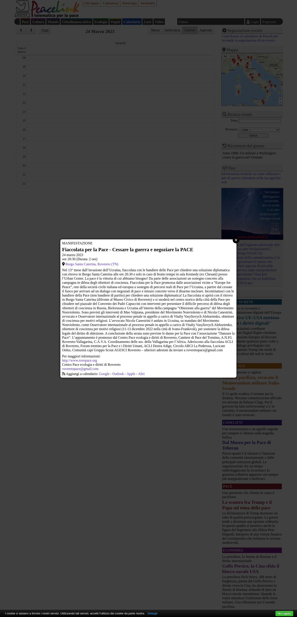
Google (104, 374)
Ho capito (284, 613)
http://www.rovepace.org (79, 360)
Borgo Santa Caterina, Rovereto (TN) (91, 264)
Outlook (118, 374)
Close (236, 240)
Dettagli (152, 613)
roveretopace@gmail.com (80, 369)
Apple (131, 374)
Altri (141, 374)
